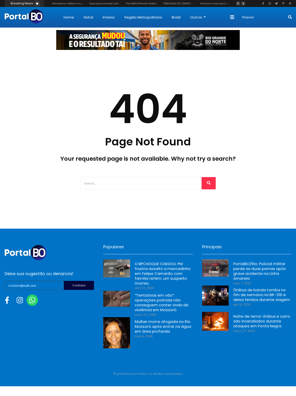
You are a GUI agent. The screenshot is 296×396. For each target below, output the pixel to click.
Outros (198, 17)
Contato (79, 285)
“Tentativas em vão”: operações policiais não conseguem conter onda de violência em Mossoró (163, 301)
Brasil (176, 17)
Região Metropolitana (143, 17)
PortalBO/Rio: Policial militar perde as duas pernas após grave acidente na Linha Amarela (262, 269)
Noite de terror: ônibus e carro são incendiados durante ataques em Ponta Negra (259, 322)
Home (69, 17)
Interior (109, 17)
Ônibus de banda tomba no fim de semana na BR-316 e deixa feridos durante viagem (260, 296)
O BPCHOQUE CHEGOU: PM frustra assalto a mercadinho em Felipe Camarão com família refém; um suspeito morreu (163, 272)
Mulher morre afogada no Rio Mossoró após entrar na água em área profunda (164, 327)
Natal (88, 17)
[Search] (264, 17)
